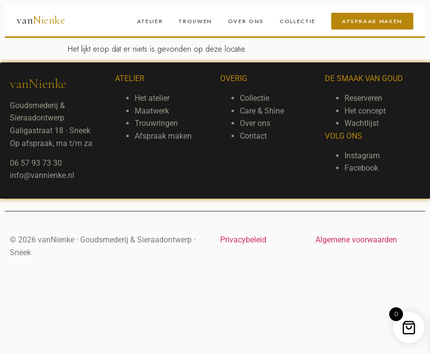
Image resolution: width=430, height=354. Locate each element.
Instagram (362, 155)
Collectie (297, 21)
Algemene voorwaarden (356, 239)
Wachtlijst (361, 123)
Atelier (150, 21)
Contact (253, 136)
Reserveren (363, 98)
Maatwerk (152, 111)
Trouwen (195, 21)
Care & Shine (262, 111)
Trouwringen (156, 123)
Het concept (365, 111)
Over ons (246, 21)
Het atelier (152, 98)
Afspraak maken (372, 21)
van (41, 20)
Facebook (361, 168)
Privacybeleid (243, 239)
